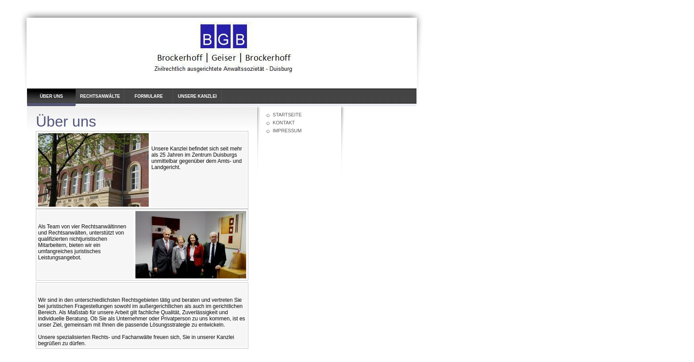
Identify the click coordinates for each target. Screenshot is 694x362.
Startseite (287, 114)
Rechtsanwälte (100, 96)
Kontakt (284, 122)
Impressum (287, 130)
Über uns (51, 96)
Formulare (149, 96)
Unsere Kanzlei (197, 96)
